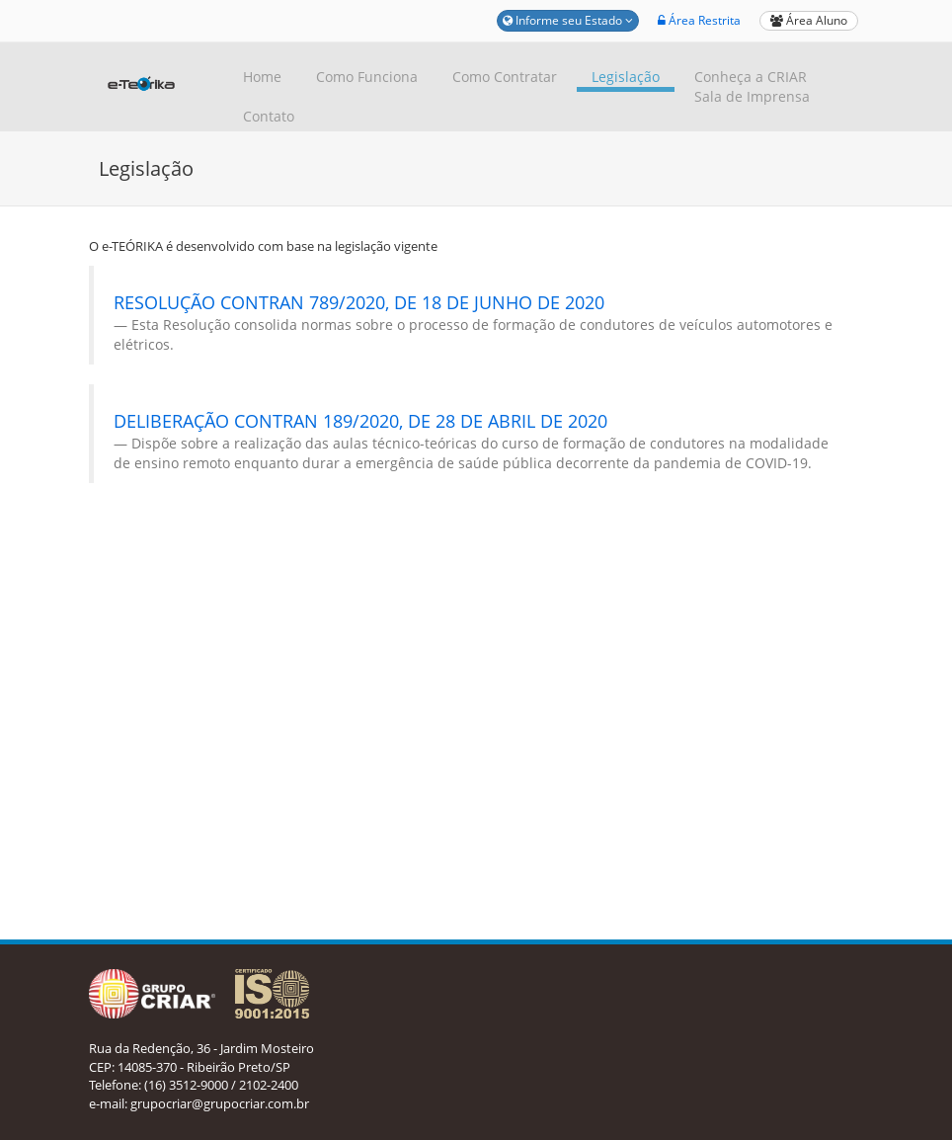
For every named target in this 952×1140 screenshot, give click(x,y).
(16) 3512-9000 (186, 1085)
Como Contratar (504, 76)
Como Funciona (367, 76)
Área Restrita (699, 20)
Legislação (626, 76)
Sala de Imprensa (752, 96)
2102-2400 (268, 1085)
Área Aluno (808, 20)
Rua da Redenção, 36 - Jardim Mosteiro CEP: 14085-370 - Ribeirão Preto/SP (201, 1057)
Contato (268, 116)
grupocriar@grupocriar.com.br (219, 1103)
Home (262, 76)
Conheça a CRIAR (750, 76)
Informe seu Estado (568, 20)
